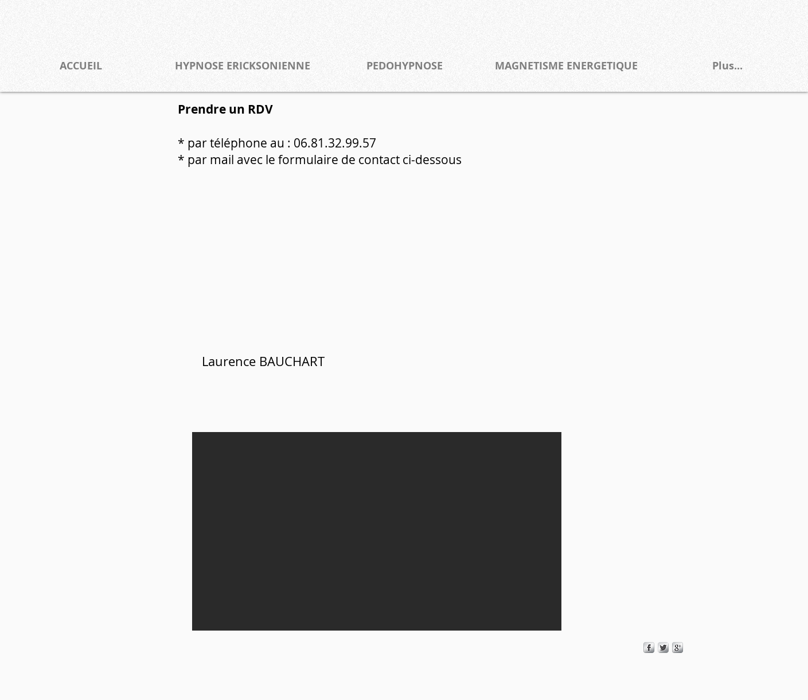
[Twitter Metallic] (663, 647)
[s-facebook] (648, 647)
